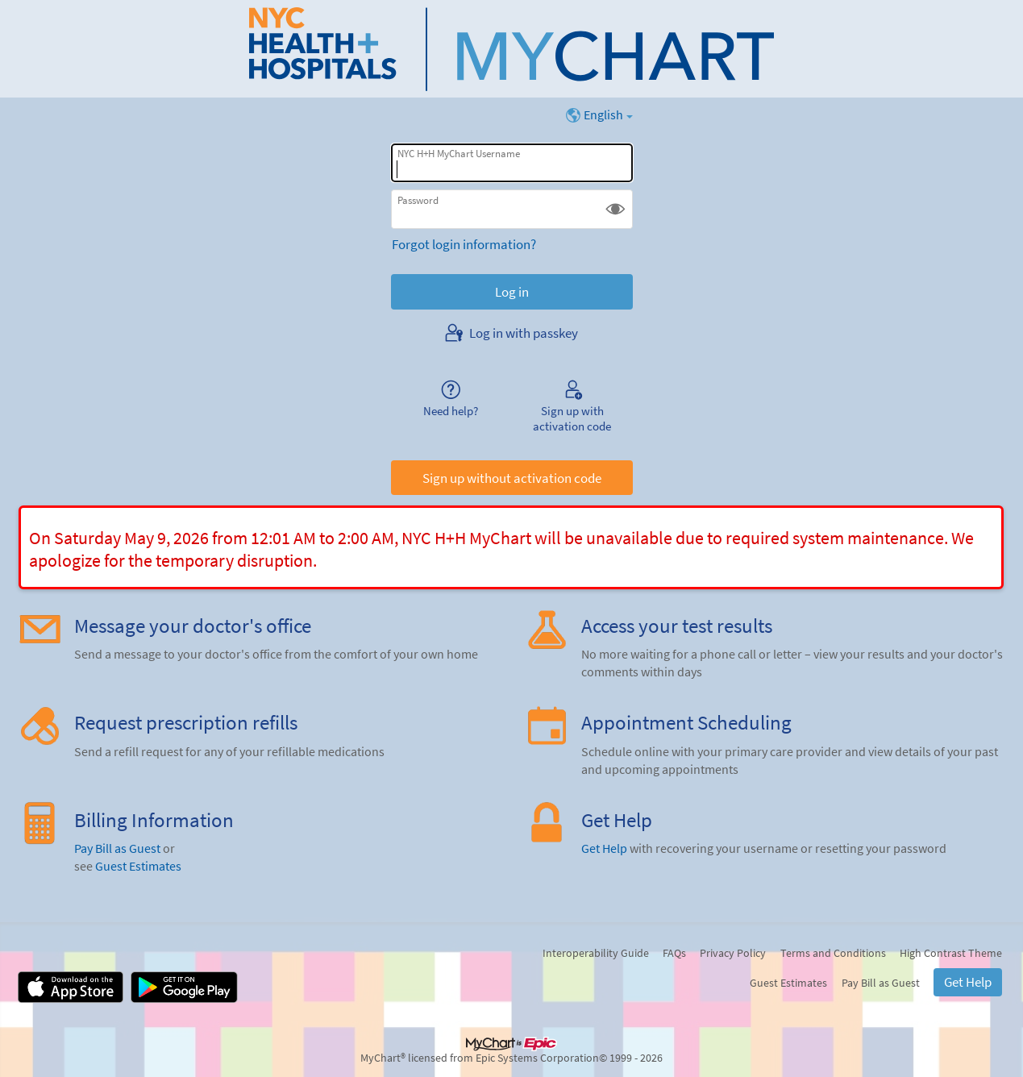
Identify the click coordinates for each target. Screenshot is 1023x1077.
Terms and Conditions (833, 953)
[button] (615, 209)
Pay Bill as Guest (117, 848)
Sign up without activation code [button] (511, 478)
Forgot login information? (464, 244)
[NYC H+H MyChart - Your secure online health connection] (511, 49)
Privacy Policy (733, 953)
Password (418, 200)
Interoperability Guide (596, 953)
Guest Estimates (138, 866)
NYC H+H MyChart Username (458, 153)
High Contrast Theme (951, 953)
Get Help (604, 848)
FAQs (674, 953)
